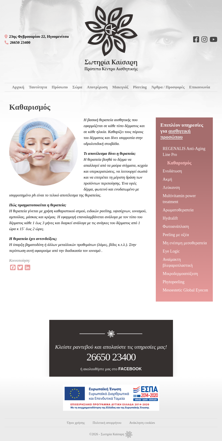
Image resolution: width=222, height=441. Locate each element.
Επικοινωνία (199, 87)
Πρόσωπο (60, 87)
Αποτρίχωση (97, 87)
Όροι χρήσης (76, 423)
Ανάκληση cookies (142, 423)
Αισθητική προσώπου (175, 134)
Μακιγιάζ (120, 87)
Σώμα (77, 87)
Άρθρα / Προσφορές (168, 87)
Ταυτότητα (38, 87)
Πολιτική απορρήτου (107, 423)
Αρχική (18, 87)
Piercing (140, 87)
